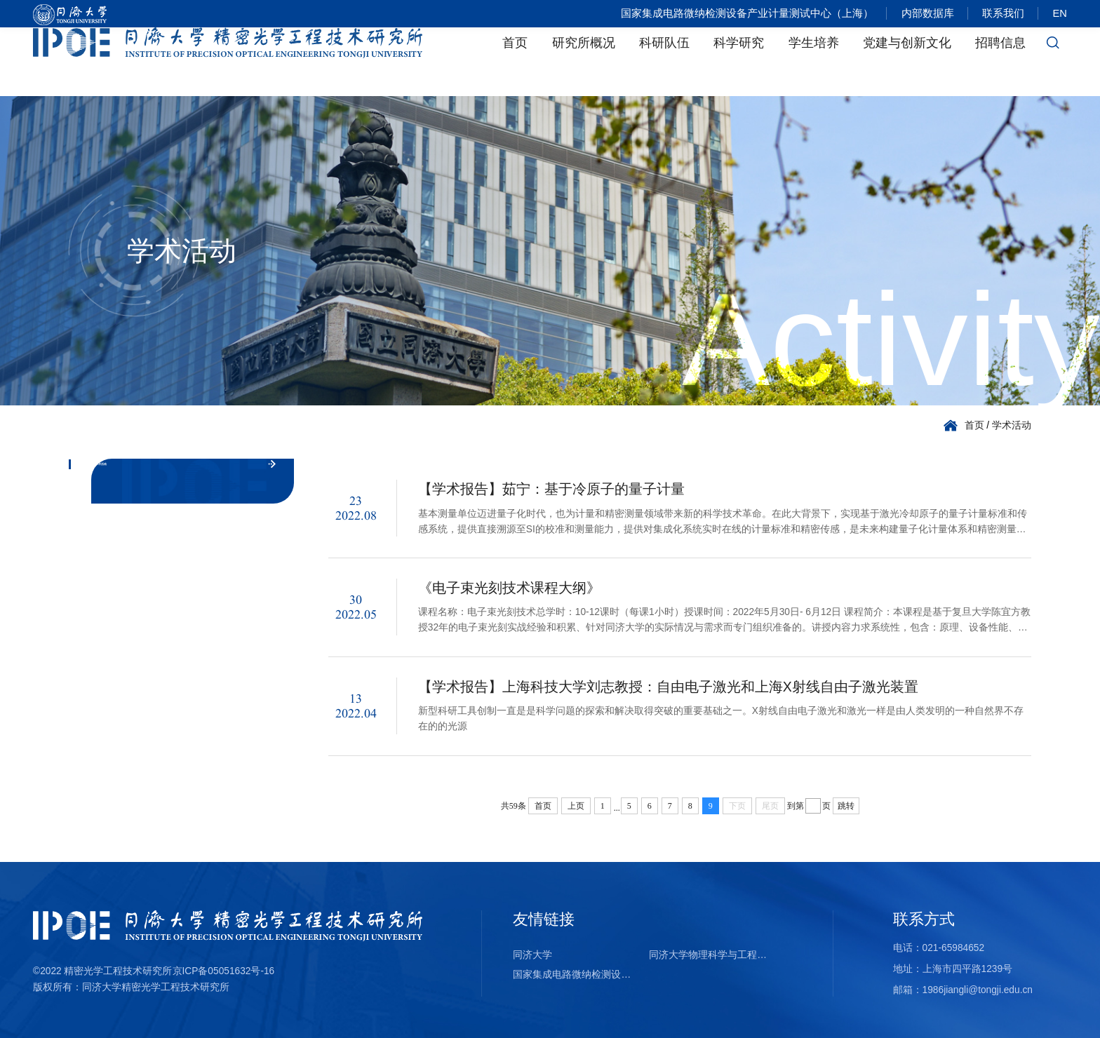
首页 (515, 62)
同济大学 (532, 955)
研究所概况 (583, 62)
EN (1060, 14)
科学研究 (738, 62)
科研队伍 (664, 62)
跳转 (846, 806)
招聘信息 (1000, 62)
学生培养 (814, 62)
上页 (576, 806)
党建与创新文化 (907, 62)
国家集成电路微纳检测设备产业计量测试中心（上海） (740, 14)
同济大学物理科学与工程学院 (711, 955)
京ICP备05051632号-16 (224, 971)
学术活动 (1011, 425)
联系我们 (1001, 14)
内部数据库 (923, 14)
